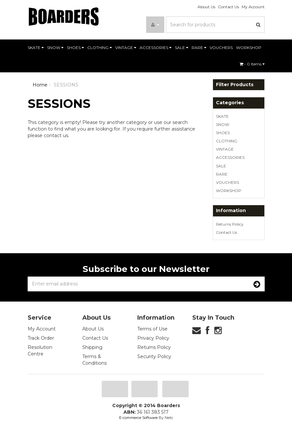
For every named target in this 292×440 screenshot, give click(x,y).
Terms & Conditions (94, 360)
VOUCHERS (221, 47)
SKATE (36, 47)
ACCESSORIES (156, 47)
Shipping (92, 347)
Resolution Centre (40, 350)
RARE (199, 47)
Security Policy (154, 356)
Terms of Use (152, 329)
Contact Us (228, 6)
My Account (253, 6)
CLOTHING (99, 47)
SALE (181, 47)
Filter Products (234, 84)
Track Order (41, 338)
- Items (252, 63)
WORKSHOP (248, 47)
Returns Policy (230, 224)
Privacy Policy (153, 338)
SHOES (75, 47)
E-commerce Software (138, 417)
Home (40, 85)
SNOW (55, 47)
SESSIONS (66, 85)
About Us (206, 6)
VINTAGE (125, 47)
